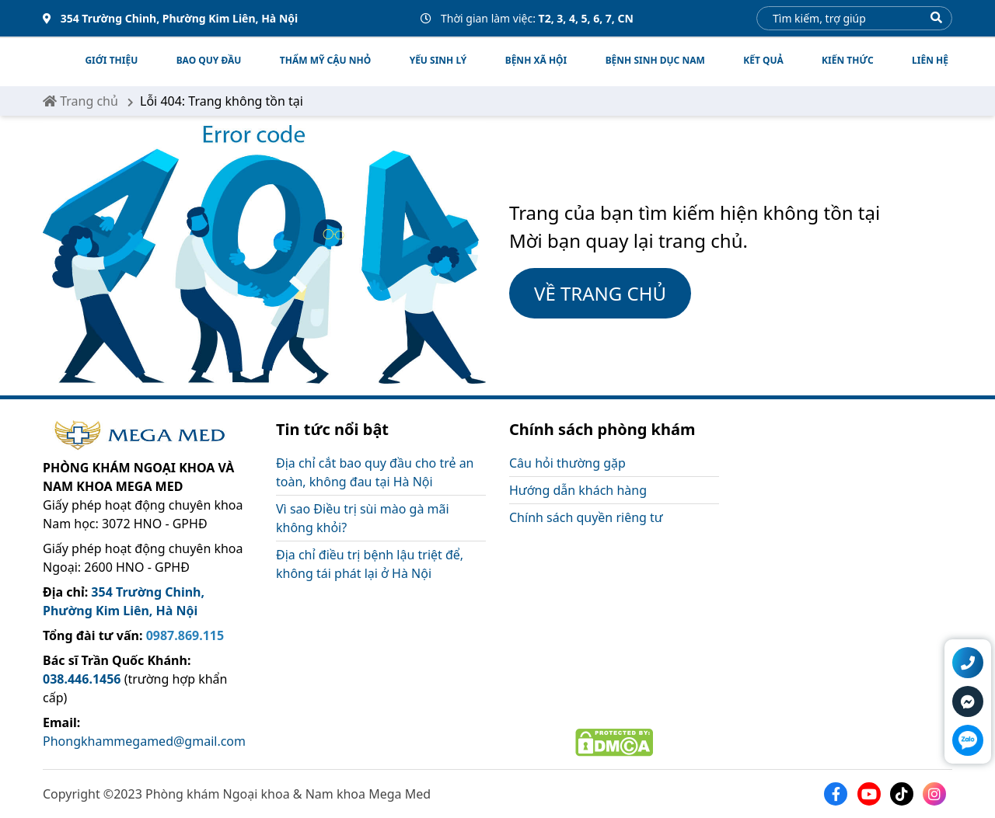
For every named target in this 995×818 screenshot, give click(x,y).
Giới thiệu (111, 60)
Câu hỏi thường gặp (567, 463)
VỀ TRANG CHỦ (600, 293)
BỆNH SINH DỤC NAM (655, 60)
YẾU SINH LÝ (438, 60)
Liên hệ (930, 60)
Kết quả (763, 60)
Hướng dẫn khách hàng (578, 490)
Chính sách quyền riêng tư (586, 517)
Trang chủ (80, 101)
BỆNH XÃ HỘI (536, 60)
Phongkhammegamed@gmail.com (144, 741)
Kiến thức (848, 60)
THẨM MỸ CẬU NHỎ (325, 60)
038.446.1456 (82, 678)
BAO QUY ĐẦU (209, 60)
